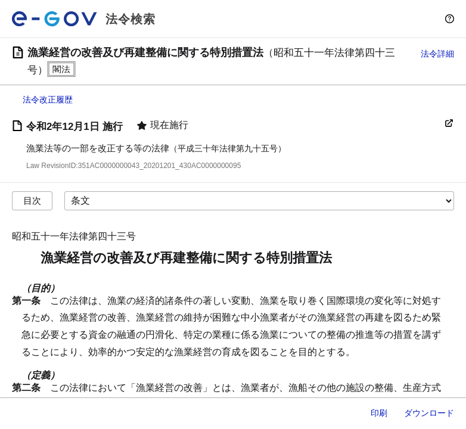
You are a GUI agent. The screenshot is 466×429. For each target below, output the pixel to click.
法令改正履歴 (48, 99)
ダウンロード (429, 413)
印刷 (379, 413)
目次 (32, 200)
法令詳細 (437, 53)
